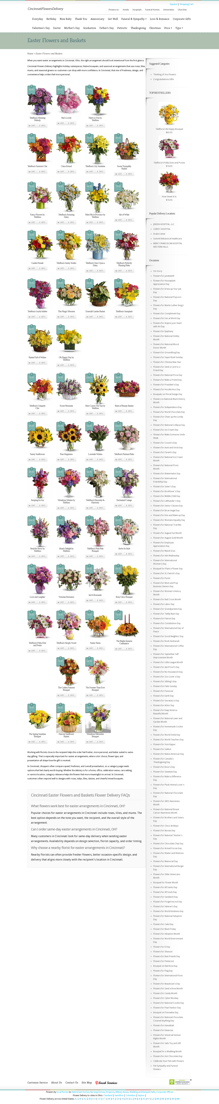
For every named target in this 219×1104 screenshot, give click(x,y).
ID (127, 1099)
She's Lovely (66, 118)
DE (109, 1099)
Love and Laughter (37, 597)
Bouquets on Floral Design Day (167, 394)
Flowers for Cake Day (163, 924)
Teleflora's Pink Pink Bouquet (95, 549)
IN (135, 1099)
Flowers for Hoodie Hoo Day (166, 389)
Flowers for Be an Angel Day (166, 510)
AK (80, 1099)
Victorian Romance (66, 597)
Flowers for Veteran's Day (165, 906)
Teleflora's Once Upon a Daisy (95, 264)
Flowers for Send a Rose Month (168, 988)
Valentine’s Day (41, 28)
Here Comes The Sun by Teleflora (95, 407)
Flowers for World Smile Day (166, 735)
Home (30, 53)
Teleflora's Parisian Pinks (124, 454)
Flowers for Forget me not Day (167, 902)
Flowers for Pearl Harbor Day (167, 1008)
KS (144, 1099)
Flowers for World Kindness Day (168, 911)
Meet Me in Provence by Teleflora (95, 215)
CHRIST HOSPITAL (161, 229)
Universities (168, 10)
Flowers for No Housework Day (168, 672)
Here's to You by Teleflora (95, 119)
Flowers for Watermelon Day (166, 473)
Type (179, 28)
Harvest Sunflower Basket (66, 735)
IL (131, 1099)
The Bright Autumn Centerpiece (124, 642)
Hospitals (137, 10)
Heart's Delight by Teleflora (66, 549)
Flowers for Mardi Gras (164, 551)
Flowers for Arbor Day (163, 705)
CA (94, 1099)
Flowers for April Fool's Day (166, 667)
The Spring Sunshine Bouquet (37, 735)
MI (173, 1099)
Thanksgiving (138, 28)
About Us (56, 1082)
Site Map (87, 1082)
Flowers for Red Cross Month (167, 599)
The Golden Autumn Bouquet (66, 688)
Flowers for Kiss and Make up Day (169, 515)
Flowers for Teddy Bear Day (166, 614)
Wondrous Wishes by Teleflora (66, 501)
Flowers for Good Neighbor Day (168, 636)
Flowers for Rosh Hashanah (166, 641)
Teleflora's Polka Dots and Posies (37, 644)
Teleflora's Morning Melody (37, 119)
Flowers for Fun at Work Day (166, 318)
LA (153, 1099)
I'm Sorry (157, 271)
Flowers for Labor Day (163, 604)
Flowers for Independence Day (167, 407)
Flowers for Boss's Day (164, 767)
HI (123, 1099)
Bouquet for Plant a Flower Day (168, 568)
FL (114, 1099)
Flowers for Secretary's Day (166, 700)
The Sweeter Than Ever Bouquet (95, 688)
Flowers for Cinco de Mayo (166, 826)
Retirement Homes (80, 1092)
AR (89, 1099)
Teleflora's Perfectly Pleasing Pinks (124, 264)
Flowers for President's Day (166, 385)
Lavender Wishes (95, 454)
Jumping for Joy (37, 500)
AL (76, 1099)
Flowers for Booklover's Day (166, 491)
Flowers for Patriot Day (164, 618)
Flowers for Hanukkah (163, 1025)
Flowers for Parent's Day (164, 452)
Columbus (130, 1095)
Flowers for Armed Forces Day (167, 848)
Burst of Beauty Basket (124, 406)
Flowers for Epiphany (163, 331)
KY (148, 1099)
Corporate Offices (164, 1092)
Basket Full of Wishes (37, 357)
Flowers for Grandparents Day (167, 609)
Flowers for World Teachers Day (168, 739)
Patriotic (122, 28)
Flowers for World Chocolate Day (169, 412)
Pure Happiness (66, 454)
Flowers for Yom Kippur (164, 744)
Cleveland (107, 1095)
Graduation (89, 28)
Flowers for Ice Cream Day (165, 430)
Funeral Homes (152, 10)
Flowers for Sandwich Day (165, 897)
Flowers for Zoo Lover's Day (166, 677)
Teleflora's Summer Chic (37, 166)
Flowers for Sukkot (162, 749)
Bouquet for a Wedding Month (167, 1051)
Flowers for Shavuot (162, 951)
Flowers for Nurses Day (164, 830)
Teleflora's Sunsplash (124, 311)
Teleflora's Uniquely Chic (37, 407)
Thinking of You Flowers (164, 74)
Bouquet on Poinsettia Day (165, 1012)
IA (139, 1099)
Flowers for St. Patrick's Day (166, 573)
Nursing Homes (97, 1092)
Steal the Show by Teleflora (37, 549)
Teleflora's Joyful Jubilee (37, 311)
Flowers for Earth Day (163, 696)
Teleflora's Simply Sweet (66, 643)
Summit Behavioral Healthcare (167, 238)
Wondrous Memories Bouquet (95, 735)
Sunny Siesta (95, 643)
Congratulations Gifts (163, 79)
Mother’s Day (72, 28)
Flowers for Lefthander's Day (167, 501)
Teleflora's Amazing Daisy (66, 215)
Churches (182, 10)
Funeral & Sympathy (133, 19)
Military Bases (121, 1092)
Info (43, 126)
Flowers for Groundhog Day (166, 352)
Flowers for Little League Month (168, 662)
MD (162, 1099)
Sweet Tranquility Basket (124, 167)
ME (157, 1099)
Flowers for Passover (163, 691)
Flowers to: (114, 10)
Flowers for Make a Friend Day (167, 380)
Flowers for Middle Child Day (166, 496)
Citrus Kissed (66, 166)
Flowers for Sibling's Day (165, 681)
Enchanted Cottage (124, 500)
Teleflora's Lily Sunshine (95, 166)
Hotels (126, 10)
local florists (62, 1092)
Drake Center (159, 234)
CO (99, 1099)
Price (168, 28)
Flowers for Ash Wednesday (166, 555)
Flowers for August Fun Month (167, 533)
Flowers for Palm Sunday (165, 686)
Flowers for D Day (161, 947)
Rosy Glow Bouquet (124, 597)
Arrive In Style (124, 548)
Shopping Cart (186, 4)
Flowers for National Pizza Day (167, 375)
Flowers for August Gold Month (168, 538)
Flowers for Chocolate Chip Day (168, 843)
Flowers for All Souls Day (165, 892)
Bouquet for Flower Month (165, 882)
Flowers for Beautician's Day (166, 984)
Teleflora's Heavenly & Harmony (95, 501)
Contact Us (71, 1082)
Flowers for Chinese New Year (167, 362)
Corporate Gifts (182, 19)
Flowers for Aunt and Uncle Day (168, 447)
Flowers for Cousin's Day (165, 443)
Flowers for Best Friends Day (166, 956)
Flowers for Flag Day (163, 971)
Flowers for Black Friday (164, 929)
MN (177, 1099)
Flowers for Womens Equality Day (169, 520)
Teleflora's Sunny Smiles (66, 263)
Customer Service (37, 1082)
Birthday (51, 19)
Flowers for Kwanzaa (163, 1030)
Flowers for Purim (161, 578)
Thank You (81, 19)
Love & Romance (159, 19)
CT (104, 1099)
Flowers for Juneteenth (163, 276)
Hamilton (119, 1095)
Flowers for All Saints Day (165, 887)
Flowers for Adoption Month (166, 934)
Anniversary (97, 19)
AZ (85, 1099)
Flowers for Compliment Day (166, 313)
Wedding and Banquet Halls (142, 1092)
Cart (33, 126)
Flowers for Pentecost (163, 961)
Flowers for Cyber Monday (165, 998)
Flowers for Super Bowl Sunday (168, 357)
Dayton (141, 1095)
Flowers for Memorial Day (165, 861)
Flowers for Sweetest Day (165, 772)
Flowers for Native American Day (168, 754)
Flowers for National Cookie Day (168, 1003)
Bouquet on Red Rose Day (165, 966)
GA (118, 1099)
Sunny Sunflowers (37, 454)
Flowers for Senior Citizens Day (168, 506)
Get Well (113, 19)
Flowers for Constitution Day (167, 623)
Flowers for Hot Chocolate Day (167, 1056)
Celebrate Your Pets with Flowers (168, 1061)
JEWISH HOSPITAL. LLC (163, 224)
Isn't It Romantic (95, 595)
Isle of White (124, 214)
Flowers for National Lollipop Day (169, 425)
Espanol (173, 4)
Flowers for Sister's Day (164, 486)
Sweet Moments (66, 406)
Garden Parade (37, 263)
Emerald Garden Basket (95, 311)
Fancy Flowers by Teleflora (37, 215)
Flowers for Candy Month (165, 993)
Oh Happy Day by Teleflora (66, 358)
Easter (57, 28)
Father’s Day (106, 28)
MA (168, 1099)
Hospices (110, 1092)
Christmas (155, 28)
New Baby (66, 19)
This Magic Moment (66, 311)
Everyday (37, 19)
